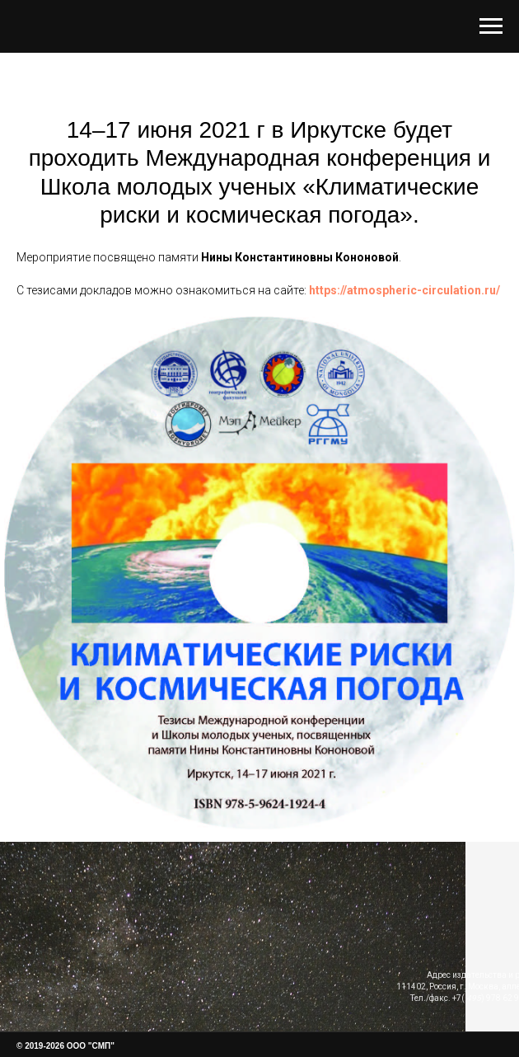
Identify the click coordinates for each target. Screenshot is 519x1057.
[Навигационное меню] (491, 26)
